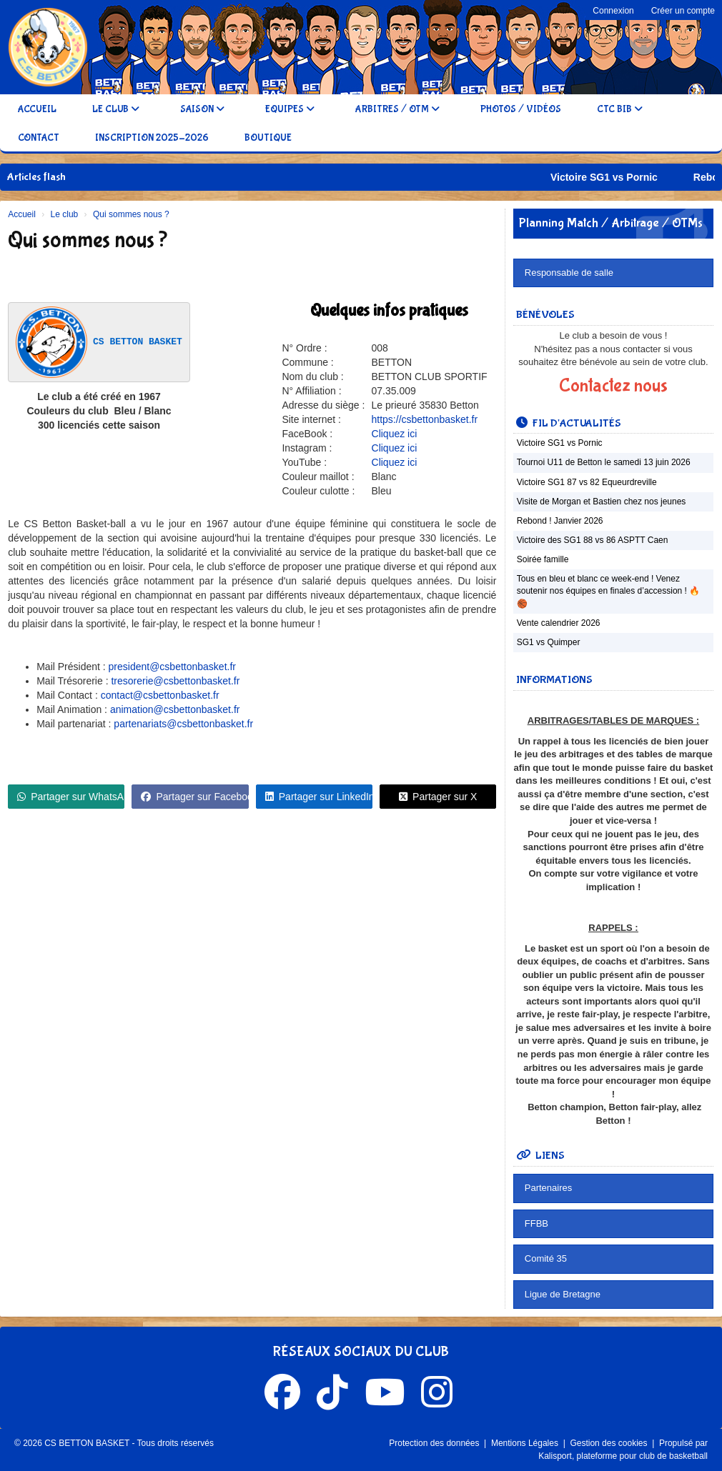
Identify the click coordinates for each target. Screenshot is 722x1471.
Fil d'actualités (568, 423)
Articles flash (36, 177)
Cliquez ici (394, 433)
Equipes (290, 109)
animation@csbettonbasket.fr (175, 709)
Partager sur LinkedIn (318, 796)
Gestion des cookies (609, 1443)
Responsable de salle (569, 272)
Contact (38, 138)
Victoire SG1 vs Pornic (622, 177)
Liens (540, 1155)
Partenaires (548, 1187)
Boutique (268, 138)
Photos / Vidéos (520, 109)
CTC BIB (620, 109)
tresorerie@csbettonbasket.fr (175, 681)
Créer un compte (683, 11)
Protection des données (435, 1443)
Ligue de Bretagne (562, 1294)
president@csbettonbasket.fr (172, 666)
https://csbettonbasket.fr (425, 419)
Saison (202, 109)
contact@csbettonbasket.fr (160, 695)
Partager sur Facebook (194, 796)
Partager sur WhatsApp (70, 796)
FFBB (536, 1223)
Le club (115, 109)
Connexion (613, 11)
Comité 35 (546, 1258)
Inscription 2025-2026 (152, 138)
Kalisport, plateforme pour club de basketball (623, 1456)
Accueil (37, 109)
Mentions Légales (525, 1443)
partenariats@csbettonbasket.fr (183, 723)
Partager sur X (438, 796)
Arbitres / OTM (397, 109)
